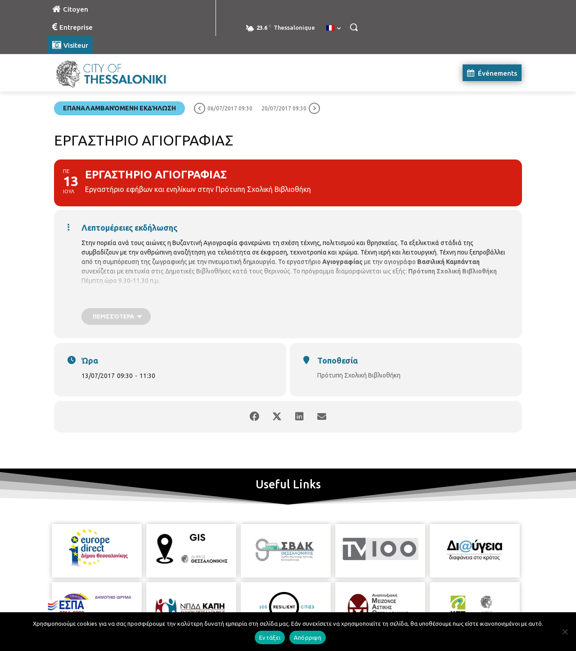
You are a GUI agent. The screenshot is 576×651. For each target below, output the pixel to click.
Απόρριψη (307, 637)
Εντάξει (269, 637)
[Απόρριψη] (564, 631)
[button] (353, 27)
